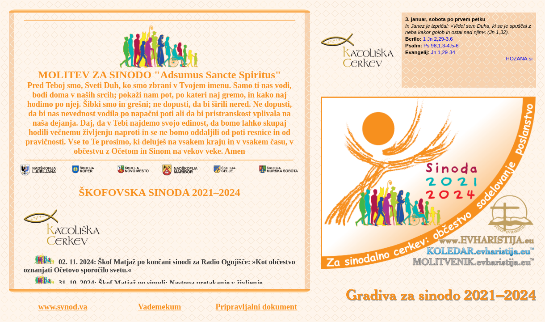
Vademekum (159, 306)
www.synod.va (62, 306)
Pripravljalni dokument (257, 306)
